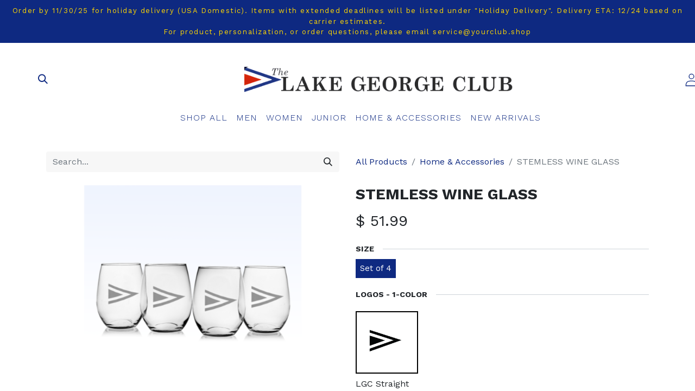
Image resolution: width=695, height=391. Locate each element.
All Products (381, 161)
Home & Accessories (462, 161)
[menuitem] (204, 118)
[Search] (328, 162)
